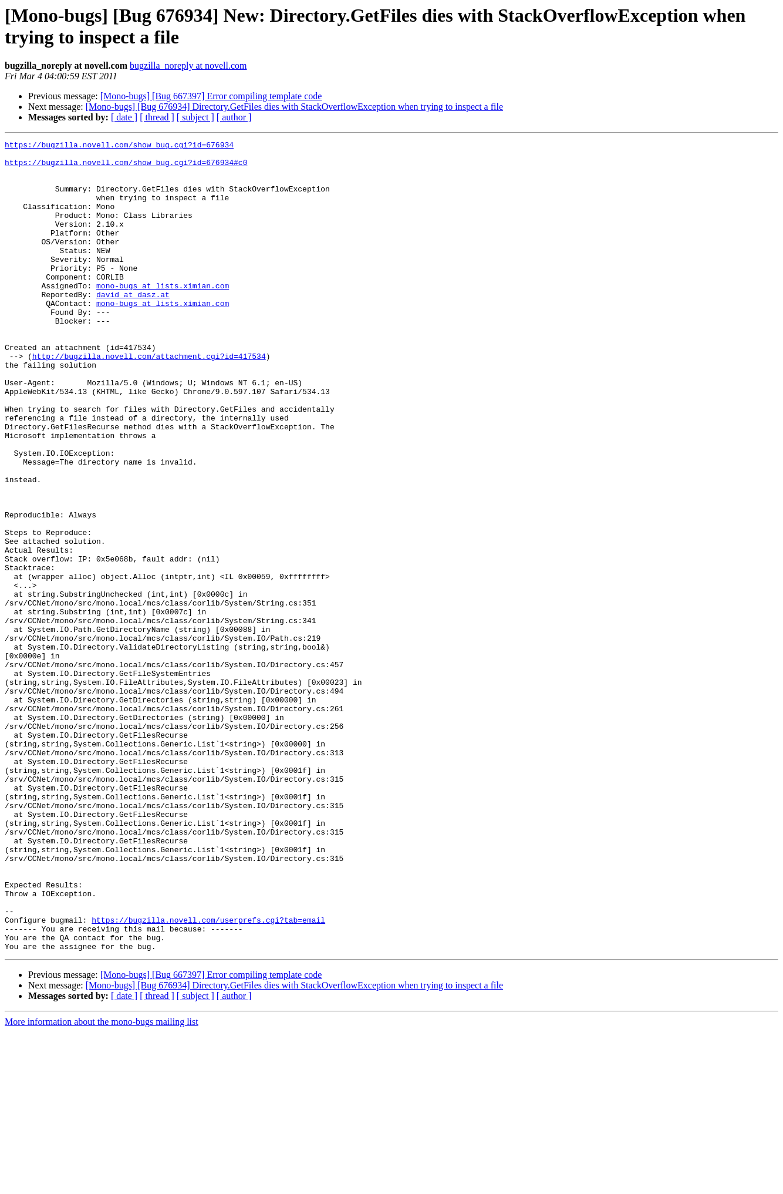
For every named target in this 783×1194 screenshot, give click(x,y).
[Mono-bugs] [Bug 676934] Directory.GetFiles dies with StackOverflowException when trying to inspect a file (294, 107)
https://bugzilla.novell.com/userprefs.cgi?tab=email (208, 1076)
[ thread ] (157, 117)
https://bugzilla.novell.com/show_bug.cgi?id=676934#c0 (126, 167)
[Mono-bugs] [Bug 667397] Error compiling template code (211, 96)
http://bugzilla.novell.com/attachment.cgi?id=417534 (149, 400)
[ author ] (234, 117)
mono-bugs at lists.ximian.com (162, 315)
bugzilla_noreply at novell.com (188, 65)
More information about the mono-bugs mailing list (101, 1184)
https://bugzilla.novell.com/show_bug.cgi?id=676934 (119, 146)
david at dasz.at (133, 326)
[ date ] (124, 117)
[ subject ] (195, 117)
